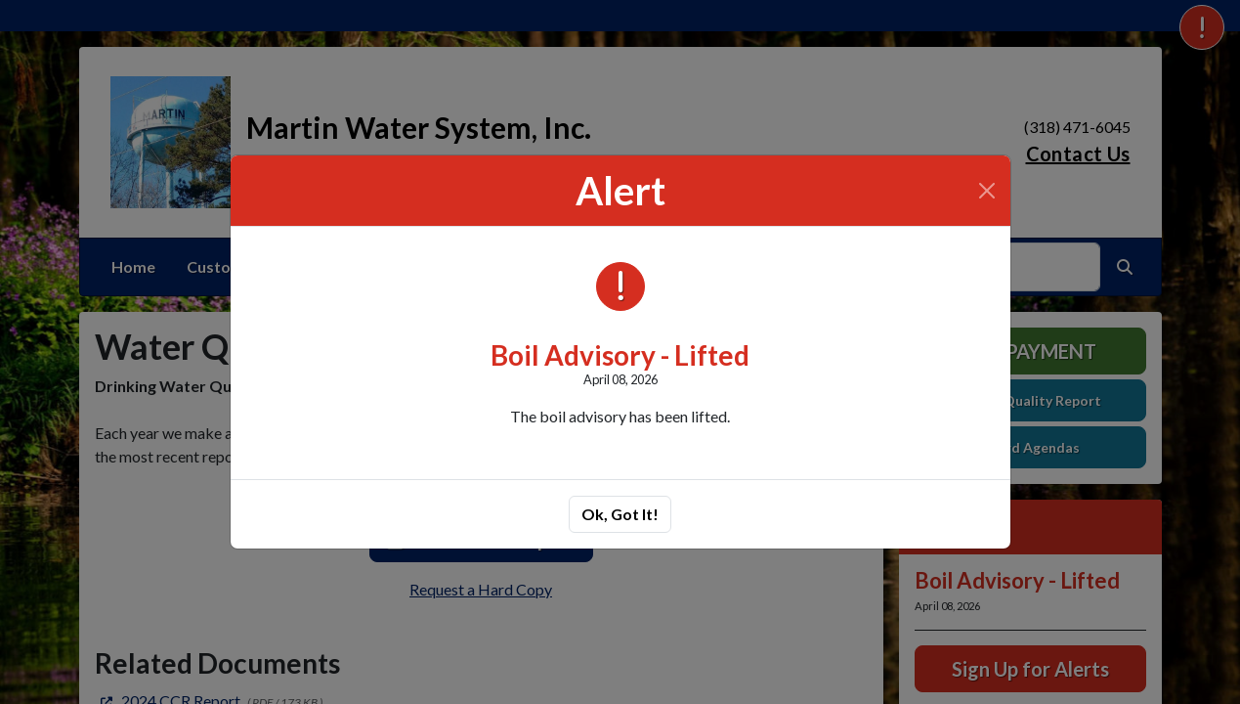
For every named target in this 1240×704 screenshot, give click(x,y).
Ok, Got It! (620, 514)
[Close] (987, 190)
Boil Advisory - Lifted (620, 355)
